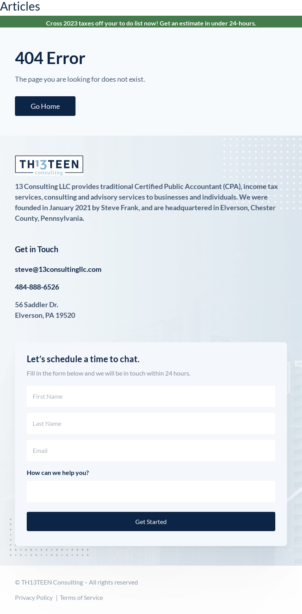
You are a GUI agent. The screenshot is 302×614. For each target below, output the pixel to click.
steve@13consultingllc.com (58, 269)
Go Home (45, 106)
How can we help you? (58, 472)
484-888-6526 (37, 286)
